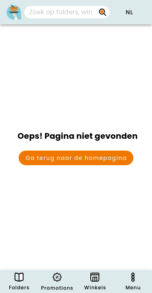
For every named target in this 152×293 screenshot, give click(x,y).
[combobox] (67, 12)
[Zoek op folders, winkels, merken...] (102, 12)
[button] (129, 12)
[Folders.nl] (13, 12)
